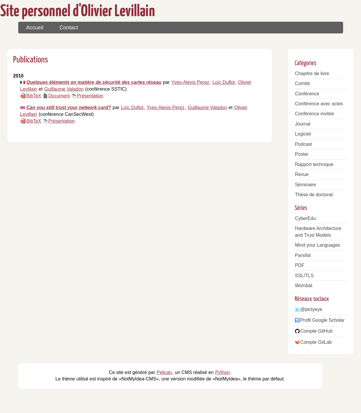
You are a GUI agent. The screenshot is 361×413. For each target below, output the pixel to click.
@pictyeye (311, 309)
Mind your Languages (317, 245)
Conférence (307, 93)
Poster (301, 154)
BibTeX (33, 95)
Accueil (34, 27)
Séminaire (305, 184)
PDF (299, 265)
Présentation (90, 95)
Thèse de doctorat (314, 194)
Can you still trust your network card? (68, 107)
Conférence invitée (314, 113)
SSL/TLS (304, 275)
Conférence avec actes (319, 103)
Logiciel (303, 133)
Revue (301, 174)
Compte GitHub (316, 331)
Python (222, 372)
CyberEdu (305, 218)
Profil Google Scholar (322, 320)
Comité (302, 83)
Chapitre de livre (312, 73)
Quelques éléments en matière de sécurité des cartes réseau (93, 82)
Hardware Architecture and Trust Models (318, 232)
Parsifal (303, 255)
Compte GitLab (316, 342)
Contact (69, 27)
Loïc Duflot (223, 82)
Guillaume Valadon (64, 89)
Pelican (164, 372)
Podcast (303, 144)
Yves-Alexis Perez (190, 82)
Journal (302, 123)
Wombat (303, 285)
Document (59, 95)
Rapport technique (314, 164)
